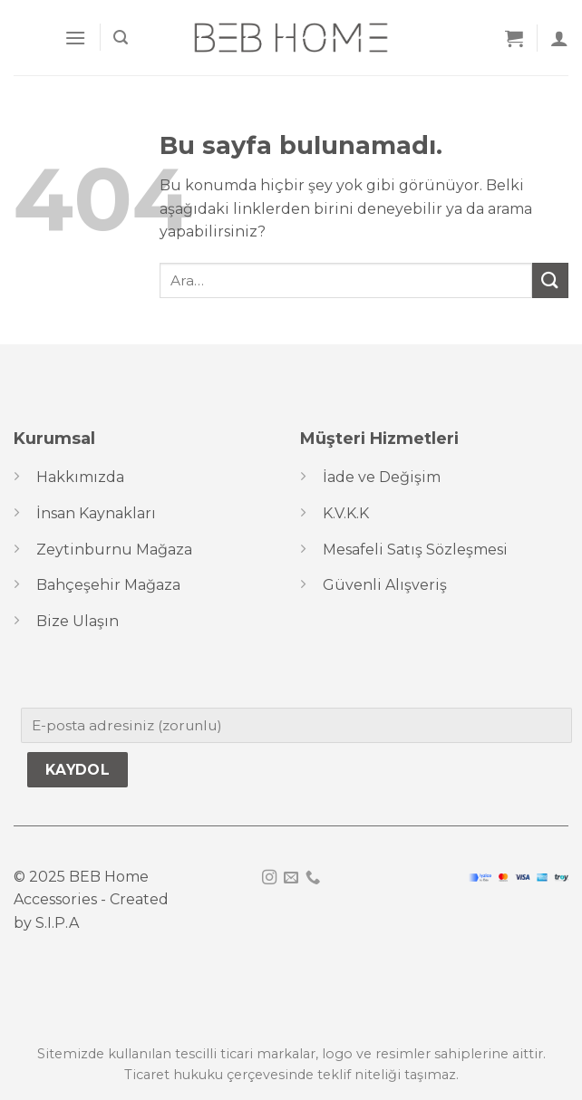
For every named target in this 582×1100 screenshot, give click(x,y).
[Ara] (120, 37)
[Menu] (75, 37)
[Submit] (550, 280)
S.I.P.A (57, 922)
